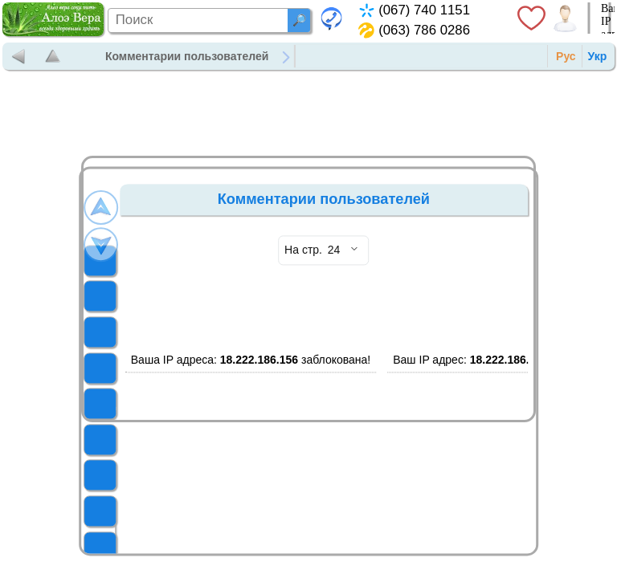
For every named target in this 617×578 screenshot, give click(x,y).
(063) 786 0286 (424, 30)
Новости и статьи (408, 56)
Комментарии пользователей (186, 56)
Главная (322, 56)
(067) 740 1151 (424, 10)
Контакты (451, 56)
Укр (597, 56)
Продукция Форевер (365, 56)
